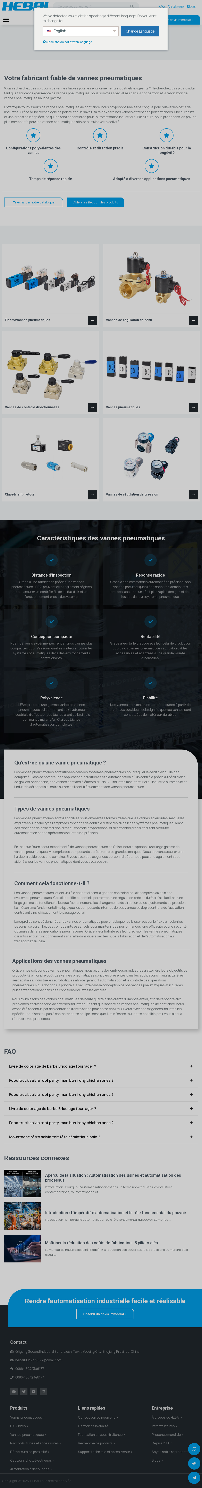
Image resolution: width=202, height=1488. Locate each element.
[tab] (101, 1066)
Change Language (140, 31)
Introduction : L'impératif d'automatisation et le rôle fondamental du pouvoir (115, 1212)
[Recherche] (132, 6)
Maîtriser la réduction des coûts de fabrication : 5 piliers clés (101, 1242)
